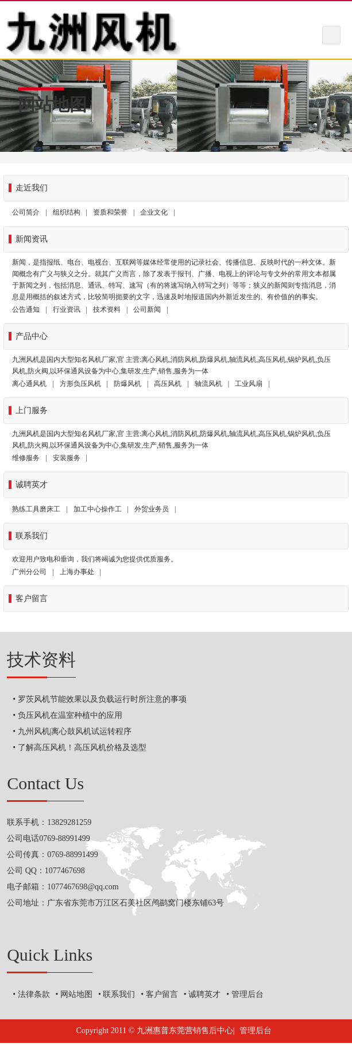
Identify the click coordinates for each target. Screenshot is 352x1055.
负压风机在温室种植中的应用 (70, 715)
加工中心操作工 (98, 509)
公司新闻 (147, 309)
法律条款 (34, 994)
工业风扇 (248, 384)
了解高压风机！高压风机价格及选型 (82, 747)
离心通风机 (29, 384)
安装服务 (66, 458)
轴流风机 (208, 384)
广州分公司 (29, 572)
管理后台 (247, 994)
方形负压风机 (80, 384)
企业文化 (154, 212)
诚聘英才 (204, 994)
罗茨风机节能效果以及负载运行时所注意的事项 (102, 699)
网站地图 (76, 994)
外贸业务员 (151, 509)
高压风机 (167, 384)
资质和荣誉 (110, 212)
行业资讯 (66, 309)
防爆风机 (127, 384)
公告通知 (26, 309)
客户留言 (162, 994)
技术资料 (107, 309)
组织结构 (66, 212)
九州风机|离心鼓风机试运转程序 (75, 731)
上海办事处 (77, 572)
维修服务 (26, 458)
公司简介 (26, 212)
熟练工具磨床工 (36, 509)
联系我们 (119, 994)
